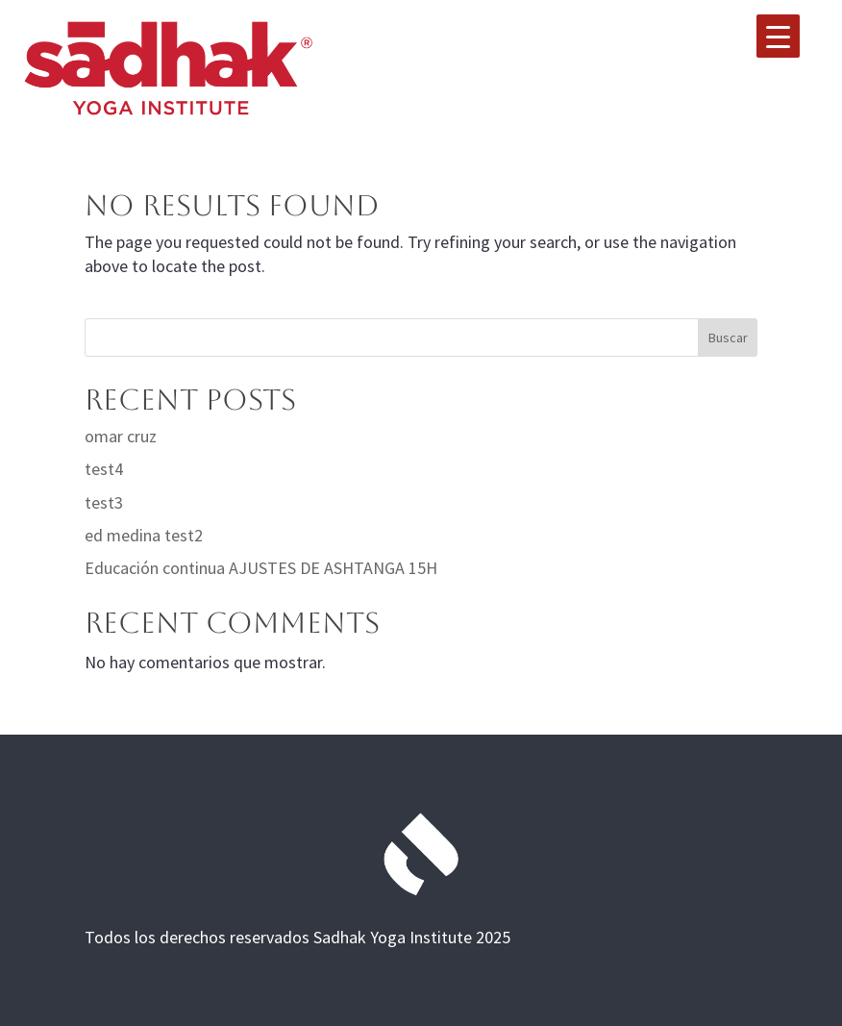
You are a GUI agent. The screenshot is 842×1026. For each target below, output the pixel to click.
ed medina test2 (144, 535)
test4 (104, 469)
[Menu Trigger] (778, 36)
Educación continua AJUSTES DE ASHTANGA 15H (261, 568)
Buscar (728, 337)
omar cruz (121, 436)
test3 (104, 502)
